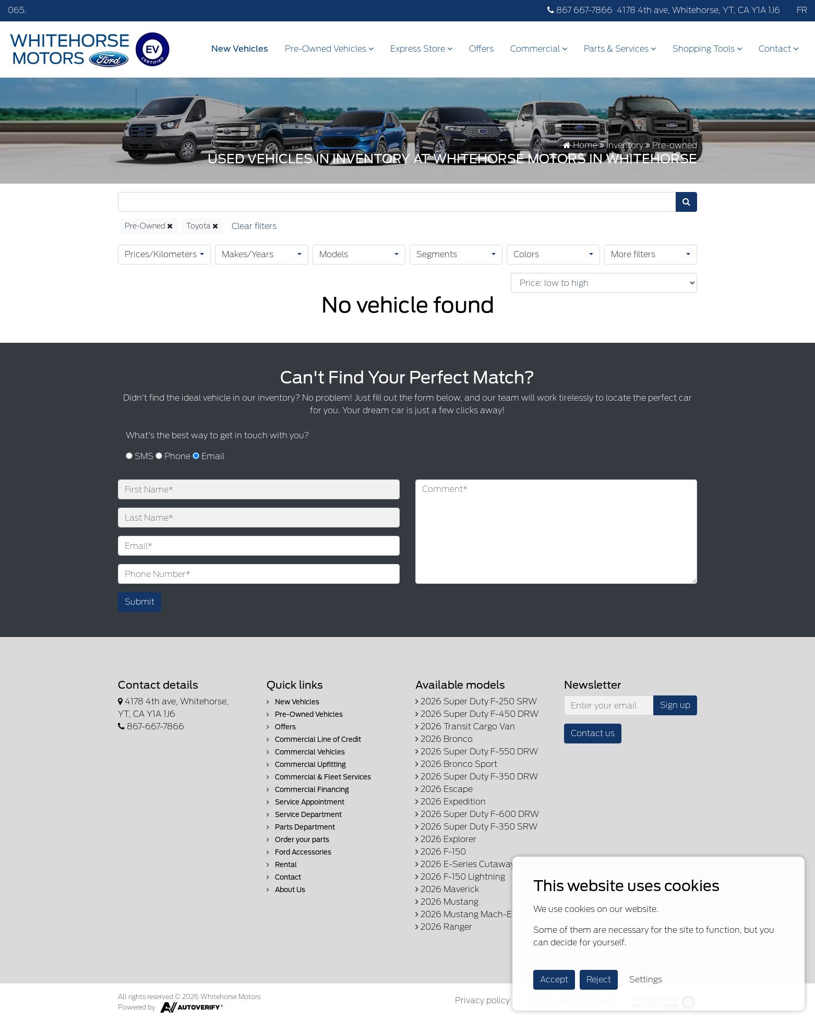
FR (802, 10)
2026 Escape (444, 789)
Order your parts (298, 840)
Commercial (538, 49)
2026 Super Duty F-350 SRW (476, 827)
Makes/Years (247, 254)
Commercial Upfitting (306, 764)
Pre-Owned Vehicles (329, 49)
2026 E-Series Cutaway (465, 864)
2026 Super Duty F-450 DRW (476, 714)
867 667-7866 (580, 10)
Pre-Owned (149, 226)
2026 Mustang (446, 902)
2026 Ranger (443, 927)
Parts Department (301, 827)
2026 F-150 (440, 852)
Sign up (675, 705)
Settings (645, 979)
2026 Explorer (445, 839)
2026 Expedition (450, 802)
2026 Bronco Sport (456, 764)
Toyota (202, 226)
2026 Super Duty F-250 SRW (476, 701)
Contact (778, 49)
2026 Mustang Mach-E (463, 914)
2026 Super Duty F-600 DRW (477, 814)
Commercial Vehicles (306, 752)
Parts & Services (620, 49)
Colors (526, 254)
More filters (633, 254)
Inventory (624, 145)
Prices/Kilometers (161, 254)
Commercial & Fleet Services (319, 777)
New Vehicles (239, 49)
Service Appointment (305, 802)
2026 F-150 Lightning (460, 877)
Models (333, 254)
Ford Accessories (299, 852)
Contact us (593, 733)
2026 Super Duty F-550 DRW (476, 751)
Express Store (421, 49)
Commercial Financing (308, 790)
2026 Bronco (444, 739)
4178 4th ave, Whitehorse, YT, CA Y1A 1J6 (698, 10)
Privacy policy (482, 1000)
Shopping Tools (707, 49)
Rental (282, 865)
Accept (554, 979)
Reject (598, 979)
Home (580, 145)
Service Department (304, 815)
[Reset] (254, 226)
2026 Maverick (447, 889)
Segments (436, 254)
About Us (286, 890)
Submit (139, 602)
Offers (481, 49)
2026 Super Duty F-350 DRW (476, 777)
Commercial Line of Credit (314, 739)
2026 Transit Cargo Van (465, 726)
